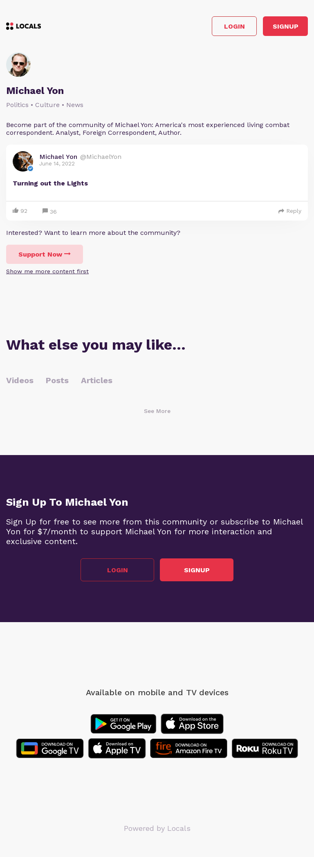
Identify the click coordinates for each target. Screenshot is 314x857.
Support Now (44, 254)
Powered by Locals (157, 828)
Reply (289, 211)
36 (50, 212)
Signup (285, 26)
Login (234, 26)
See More (157, 411)
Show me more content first (47, 271)
